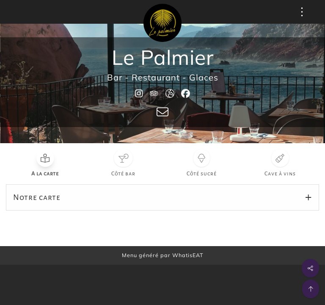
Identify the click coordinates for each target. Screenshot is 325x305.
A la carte (45, 174)
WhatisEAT (188, 255)
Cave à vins (280, 174)
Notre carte (37, 197)
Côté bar (123, 174)
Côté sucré (202, 174)
